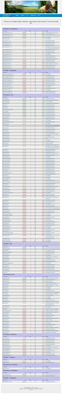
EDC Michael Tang (48, 220)
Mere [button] (39, 15)
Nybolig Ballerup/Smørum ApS (51, 59)
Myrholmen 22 (6, 362)
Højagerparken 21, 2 (8, 43)
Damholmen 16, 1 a (7, 85)
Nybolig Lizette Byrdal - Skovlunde (51, 63)
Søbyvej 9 (6, 298)
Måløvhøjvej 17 (7, 209)
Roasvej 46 (6, 130)
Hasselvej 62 (6, 316)
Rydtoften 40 (6, 184)
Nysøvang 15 (6, 183)
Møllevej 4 (6, 107)
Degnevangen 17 (7, 210)
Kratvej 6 (5, 272)
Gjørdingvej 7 (6, 256)
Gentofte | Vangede (49, 143)
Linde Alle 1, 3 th (7, 40)
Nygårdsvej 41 (6, 118)
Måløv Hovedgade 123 (8, 80)
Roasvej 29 (6, 207)
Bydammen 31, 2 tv (7, 55)
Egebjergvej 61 (6, 238)
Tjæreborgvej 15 (7, 249)
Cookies (32, 387)
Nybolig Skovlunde (48, 281)
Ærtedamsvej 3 (7, 100)
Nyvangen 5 (6, 146)
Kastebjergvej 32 (7, 189)
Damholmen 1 (6, 264)
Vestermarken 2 (7, 137)
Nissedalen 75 (6, 322)
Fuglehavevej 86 (7, 161)
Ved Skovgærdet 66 (7, 241)
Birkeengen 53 (6, 368)
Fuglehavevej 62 (7, 191)
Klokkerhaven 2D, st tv (8, 32)
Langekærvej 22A (7, 352)
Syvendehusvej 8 (7, 226)
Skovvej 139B (6, 138)
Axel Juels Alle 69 (7, 181)
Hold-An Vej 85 (6, 163)
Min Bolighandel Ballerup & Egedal (51, 330)
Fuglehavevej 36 (7, 140)
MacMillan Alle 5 (7, 341)
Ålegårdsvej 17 (6, 279)
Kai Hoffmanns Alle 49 (8, 215)
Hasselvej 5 (6, 315)
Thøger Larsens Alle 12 (8, 234)
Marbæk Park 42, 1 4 (8, 63)
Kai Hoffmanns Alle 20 (8, 172)
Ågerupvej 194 (6, 135)
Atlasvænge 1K (7, 353)
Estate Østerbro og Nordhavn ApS (51, 347)
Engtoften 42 (6, 261)
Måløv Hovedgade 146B (8, 263)
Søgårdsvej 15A (7, 212)
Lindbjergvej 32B (7, 155)
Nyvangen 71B (6, 38)
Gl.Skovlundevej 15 (7, 310)
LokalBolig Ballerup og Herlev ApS (51, 32)
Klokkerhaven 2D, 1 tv (8, 375)
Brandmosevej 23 (7, 114)
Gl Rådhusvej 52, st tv (8, 37)
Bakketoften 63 (6, 253)
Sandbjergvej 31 (7, 295)
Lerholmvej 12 (6, 338)
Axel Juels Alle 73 (7, 160)
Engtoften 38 (6, 266)
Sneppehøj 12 (6, 217)
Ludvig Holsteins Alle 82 (8, 109)
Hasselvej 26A (6, 330)
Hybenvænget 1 (7, 278)
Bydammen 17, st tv (7, 42)
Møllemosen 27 (7, 259)
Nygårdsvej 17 (6, 197)
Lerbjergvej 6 (6, 98)
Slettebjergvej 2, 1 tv (8, 45)
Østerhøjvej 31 (6, 344)
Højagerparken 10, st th (8, 59)
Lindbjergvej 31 (7, 339)
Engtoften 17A (6, 267)
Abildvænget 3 (6, 120)
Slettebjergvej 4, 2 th (8, 60)
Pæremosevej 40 (7, 240)
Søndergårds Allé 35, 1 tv (8, 78)
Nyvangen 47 (6, 144)
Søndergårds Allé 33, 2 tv (8, 77)
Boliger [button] (17, 15)
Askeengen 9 (6, 284)
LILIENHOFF (47, 218)
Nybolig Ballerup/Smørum (50, 109)
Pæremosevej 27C (7, 158)
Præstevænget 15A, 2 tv (8, 51)
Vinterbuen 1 (6, 150)
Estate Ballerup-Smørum (50, 34)
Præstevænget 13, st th (8, 35)
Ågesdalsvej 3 (6, 194)
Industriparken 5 (7, 115)
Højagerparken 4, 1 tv (8, 46)
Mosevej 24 (6, 180)
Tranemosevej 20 (7, 177)
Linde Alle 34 (6, 188)
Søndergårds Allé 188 (8, 381)
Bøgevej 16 (6, 303)
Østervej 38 (6, 204)
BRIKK (46, 138)
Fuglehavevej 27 (7, 228)
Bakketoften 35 (6, 247)
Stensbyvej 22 (6, 327)
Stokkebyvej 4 (6, 281)
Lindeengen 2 (6, 290)
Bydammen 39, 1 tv (7, 65)
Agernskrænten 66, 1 (8, 68)
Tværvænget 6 (6, 166)
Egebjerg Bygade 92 (8, 355)
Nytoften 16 (6, 175)
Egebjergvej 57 (6, 200)
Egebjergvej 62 (6, 132)
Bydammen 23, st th (7, 52)
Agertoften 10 (6, 206)
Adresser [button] (23, 15)
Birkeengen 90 (6, 321)
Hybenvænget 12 (7, 282)
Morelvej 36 (6, 324)
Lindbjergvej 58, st (7, 374)
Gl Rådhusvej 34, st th (8, 66)
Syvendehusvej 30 (7, 186)
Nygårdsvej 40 (6, 152)
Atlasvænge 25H (7, 350)
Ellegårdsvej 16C (7, 221)
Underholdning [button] (33, 15)
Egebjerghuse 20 (7, 178)
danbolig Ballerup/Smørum (50, 49)
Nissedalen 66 (6, 326)
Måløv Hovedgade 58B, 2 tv (9, 74)
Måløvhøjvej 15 (7, 224)
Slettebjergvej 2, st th (8, 49)
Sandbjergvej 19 (7, 318)
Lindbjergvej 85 (7, 235)
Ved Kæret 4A (6, 307)
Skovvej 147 (6, 195)
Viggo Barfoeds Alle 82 (8, 214)
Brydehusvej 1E (7, 101)
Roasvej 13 (6, 201)
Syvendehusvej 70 (7, 229)
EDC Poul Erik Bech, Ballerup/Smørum (52, 35)
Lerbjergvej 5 (6, 125)
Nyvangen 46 (6, 129)
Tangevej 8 (6, 329)
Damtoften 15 (6, 153)
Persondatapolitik (27, 387)
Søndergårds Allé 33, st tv (8, 81)
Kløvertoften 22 (7, 305)
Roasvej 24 (6, 170)
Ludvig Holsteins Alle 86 (8, 232)
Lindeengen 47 (6, 312)
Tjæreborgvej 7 (7, 255)
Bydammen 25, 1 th (7, 62)
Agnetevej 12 (6, 289)
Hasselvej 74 (6, 296)
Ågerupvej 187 (6, 141)
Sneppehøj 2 (6, 111)
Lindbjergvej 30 (7, 164)
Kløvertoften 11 (7, 332)
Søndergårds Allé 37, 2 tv (8, 86)
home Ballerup (48, 37)
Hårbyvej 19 (6, 287)
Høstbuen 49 (6, 231)
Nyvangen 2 (6, 127)
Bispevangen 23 (7, 156)
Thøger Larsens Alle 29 (8, 192)
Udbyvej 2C (6, 292)
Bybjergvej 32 (6, 313)
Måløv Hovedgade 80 (8, 252)
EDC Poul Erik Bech (49, 101)
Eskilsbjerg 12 (6, 223)
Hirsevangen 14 (7, 117)
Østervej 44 (6, 106)
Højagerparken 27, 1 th (8, 34)
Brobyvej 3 (6, 319)
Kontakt (36, 387)
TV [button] (27, 15)
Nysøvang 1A (6, 112)
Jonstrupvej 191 (7, 174)
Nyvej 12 (5, 104)
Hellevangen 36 (7, 269)
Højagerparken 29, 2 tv (8, 54)
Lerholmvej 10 (6, 123)
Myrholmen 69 (6, 258)
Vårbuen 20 (6, 143)
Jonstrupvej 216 (7, 203)
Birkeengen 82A (7, 301)
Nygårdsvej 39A (7, 167)
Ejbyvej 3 (5, 308)
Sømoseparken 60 (7, 347)
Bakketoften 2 (6, 250)
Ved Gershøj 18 (7, 270)
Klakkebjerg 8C (7, 342)
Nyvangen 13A (6, 103)
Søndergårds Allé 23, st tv (8, 75)
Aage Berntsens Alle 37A (8, 121)
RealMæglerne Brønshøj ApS (50, 332)
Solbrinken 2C (6, 169)
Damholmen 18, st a (7, 89)
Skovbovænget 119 (7, 220)
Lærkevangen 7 (7, 218)
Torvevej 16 (6, 293)
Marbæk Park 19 (7, 345)
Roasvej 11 (6, 149)
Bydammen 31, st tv (7, 57)
